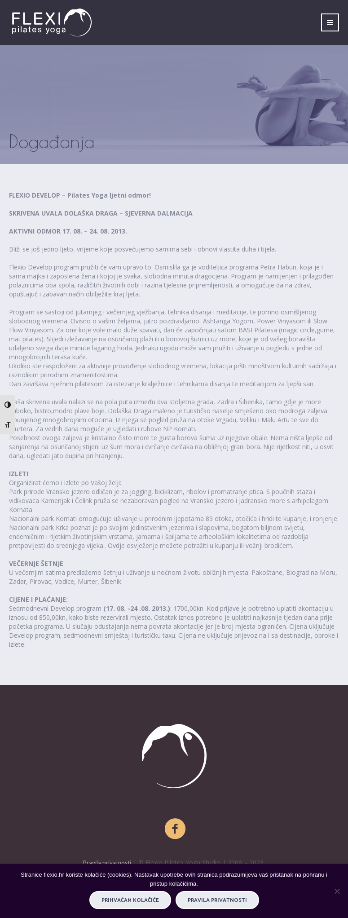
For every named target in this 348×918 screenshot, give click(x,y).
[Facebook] (175, 829)
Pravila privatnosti (107, 862)
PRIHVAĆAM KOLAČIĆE (130, 900)
